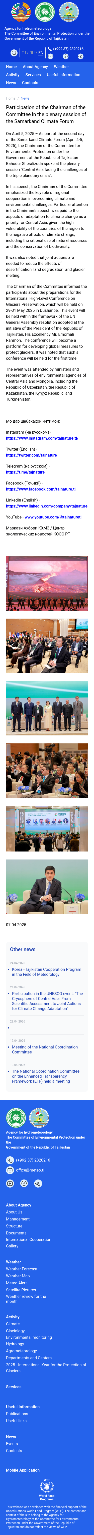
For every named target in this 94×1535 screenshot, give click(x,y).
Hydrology (15, 1344)
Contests (14, 1450)
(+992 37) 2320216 (68, 49)
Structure (14, 1226)
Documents (16, 1233)
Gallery (12, 1246)
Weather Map (18, 1276)
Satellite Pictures (21, 1290)
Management (18, 1219)
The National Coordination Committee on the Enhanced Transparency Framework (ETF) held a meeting (45, 1076)
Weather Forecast (21, 1269)
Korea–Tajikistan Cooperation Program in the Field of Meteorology (46, 972)
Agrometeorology (21, 1351)
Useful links (16, 1420)
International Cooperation (28, 1239)
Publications (17, 1413)
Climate (13, 1324)
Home (11, 66)
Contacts (30, 82)
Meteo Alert (16, 1283)
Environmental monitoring (29, 1337)
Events (12, 1443)
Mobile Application (23, 1470)
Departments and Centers (29, 1358)
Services (33, 74)
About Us (14, 1212)
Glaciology (15, 1331)
